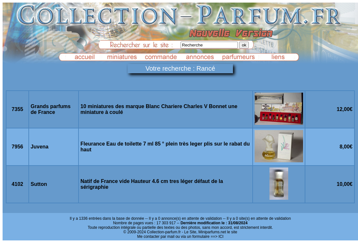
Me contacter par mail (155, 236)
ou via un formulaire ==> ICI (199, 236)
